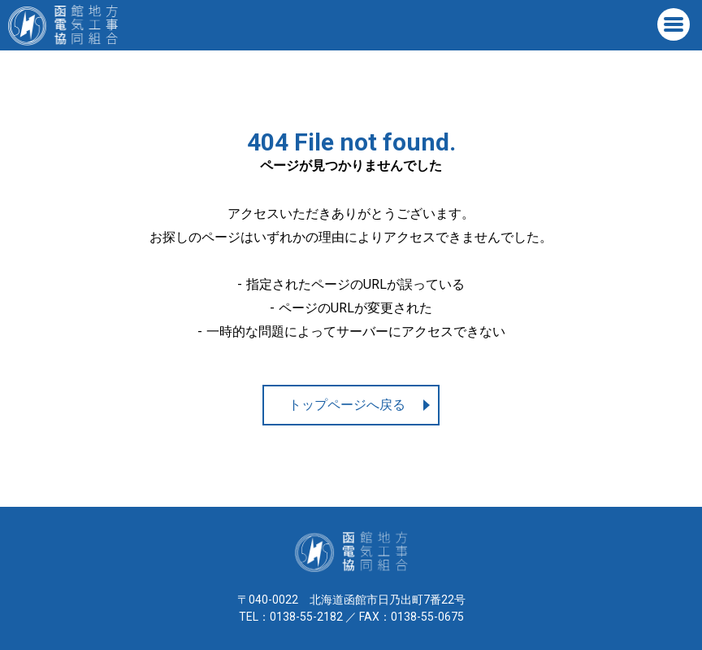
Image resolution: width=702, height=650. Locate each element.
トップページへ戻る (346, 404)
